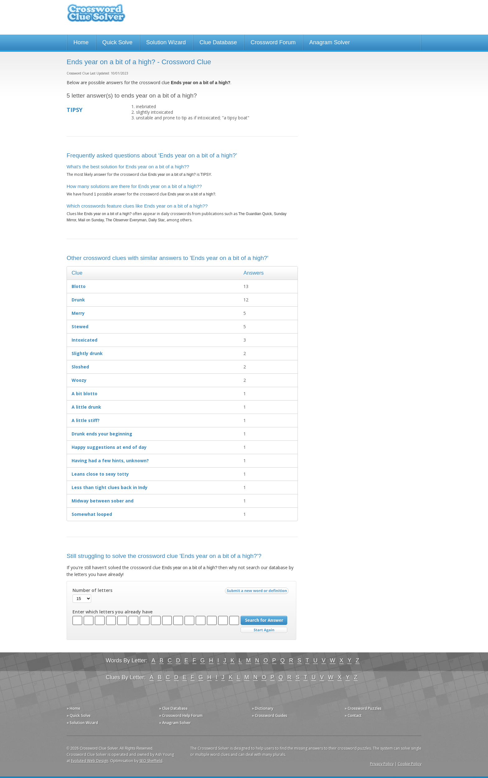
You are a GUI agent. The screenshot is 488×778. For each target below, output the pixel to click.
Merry (78, 313)
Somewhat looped (92, 514)
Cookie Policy (409, 763)
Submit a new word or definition (257, 592)
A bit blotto (84, 393)
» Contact (353, 715)
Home (81, 42)
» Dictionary (262, 708)
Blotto (79, 286)
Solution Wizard (166, 42)
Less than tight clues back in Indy (110, 487)
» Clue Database (173, 708)
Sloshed (80, 367)
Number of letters (92, 590)
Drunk (78, 300)
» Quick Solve (79, 715)
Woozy (79, 380)
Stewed (80, 326)
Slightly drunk (87, 353)
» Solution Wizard (82, 722)
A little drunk (86, 407)
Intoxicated (84, 340)
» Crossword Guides (269, 715)
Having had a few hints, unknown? (110, 460)
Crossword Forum (273, 42)
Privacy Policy (382, 763)
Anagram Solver (329, 42)
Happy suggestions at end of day (109, 447)
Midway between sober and (103, 501)
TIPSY (74, 109)
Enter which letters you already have (112, 612)
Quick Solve (117, 42)
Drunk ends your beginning (102, 434)
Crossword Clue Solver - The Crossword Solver (96, 15)
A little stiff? (86, 420)
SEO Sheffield (150, 760)
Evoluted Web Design (89, 760)
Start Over (264, 630)
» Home (73, 708)
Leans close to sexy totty (100, 474)
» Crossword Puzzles (363, 708)
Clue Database (218, 42)
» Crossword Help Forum (181, 715)
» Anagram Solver (175, 722)
